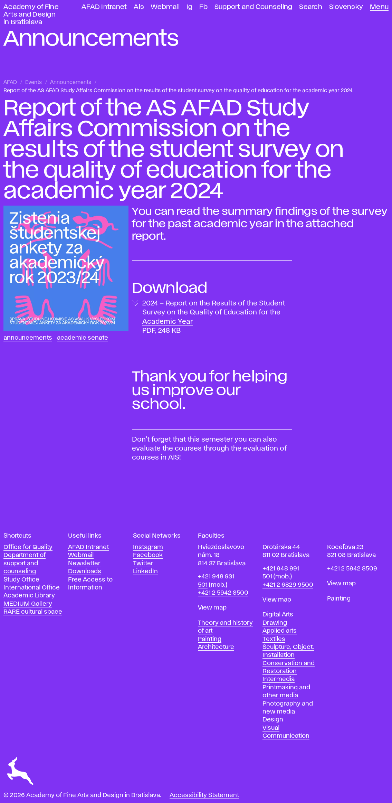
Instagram (148, 547)
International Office (31, 588)
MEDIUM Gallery (27, 604)
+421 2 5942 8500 (223, 593)
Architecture (216, 647)
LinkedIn (145, 571)
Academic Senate (82, 338)
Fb (203, 7)
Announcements (70, 82)
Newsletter (84, 563)
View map (212, 608)
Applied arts (279, 631)
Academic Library (29, 595)
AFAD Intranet (104, 7)
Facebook (148, 555)
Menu (379, 7)
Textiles (273, 639)
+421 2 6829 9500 (287, 585)
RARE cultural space (32, 612)
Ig (190, 7)
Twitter (143, 563)
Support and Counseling (253, 7)
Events (33, 82)
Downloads (84, 571)
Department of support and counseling (24, 563)
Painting (209, 639)
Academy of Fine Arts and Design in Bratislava (31, 14)
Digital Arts (277, 614)
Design (272, 719)
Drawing (274, 623)
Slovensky (346, 7)
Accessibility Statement (204, 795)
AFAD (10, 82)
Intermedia (278, 679)
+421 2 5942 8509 (352, 568)
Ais (139, 7)
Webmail (165, 7)
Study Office (21, 580)
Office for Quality (27, 547)
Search (310, 7)
